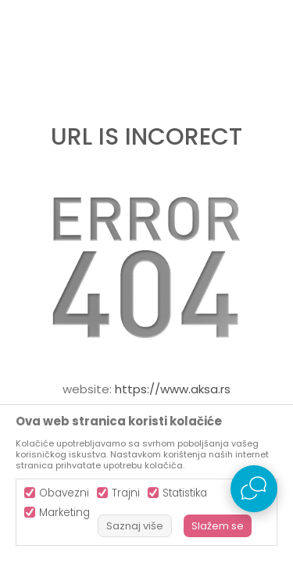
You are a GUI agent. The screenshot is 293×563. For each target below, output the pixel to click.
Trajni (126, 493)
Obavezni (64, 493)
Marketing (64, 512)
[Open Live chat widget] (253, 488)
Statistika (185, 493)
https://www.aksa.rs (172, 389)
